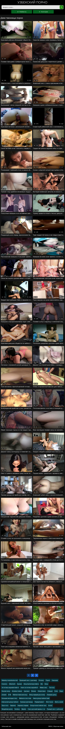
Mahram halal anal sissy (20, 695)
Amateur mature (17, 691)
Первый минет (39, 702)
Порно (48, 680)
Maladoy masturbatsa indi (10, 680)
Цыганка (26, 691)
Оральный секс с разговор (28, 680)
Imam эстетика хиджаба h (29, 687)
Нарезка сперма (23, 705)
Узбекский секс (6, 726)
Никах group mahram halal (41, 698)
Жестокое (49, 702)
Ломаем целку (51, 695)
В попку (41, 680)
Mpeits (24, 709)
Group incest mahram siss (38, 705)
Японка (33, 691)
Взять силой (59, 702)
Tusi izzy (51, 687)
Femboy (17, 709)
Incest (50, 705)
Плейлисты (21, 11)
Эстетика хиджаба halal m (10, 687)
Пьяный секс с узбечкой (55, 709)
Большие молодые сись (9, 698)
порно (32, 2)
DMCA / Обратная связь (55, 726)
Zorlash (4, 695)
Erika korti (12, 684)
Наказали (55, 680)
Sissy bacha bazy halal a (31, 684)
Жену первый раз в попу (37, 695)
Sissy (46, 684)
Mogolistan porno (7, 709)
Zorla (56, 691)
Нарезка (13, 705)
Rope (61, 691)
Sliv (42, 684)
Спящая (49, 691)
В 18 (9, 695)
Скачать (4, 684)
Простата (5, 705)
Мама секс (43, 687)
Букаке (19, 684)
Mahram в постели (25, 698)
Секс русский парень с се (36, 709)
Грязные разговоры (26, 702)
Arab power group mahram (10, 702)
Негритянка (41, 691)
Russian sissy (6, 691)
